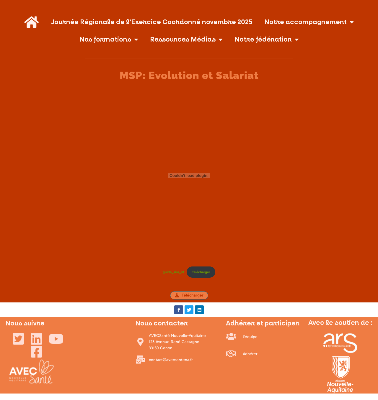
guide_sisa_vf (173, 272)
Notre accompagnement (309, 22)
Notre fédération (266, 39)
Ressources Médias (186, 39)
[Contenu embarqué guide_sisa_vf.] (189, 175)
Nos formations (108, 39)
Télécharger (201, 272)
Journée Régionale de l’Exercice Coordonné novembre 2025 (151, 22)
